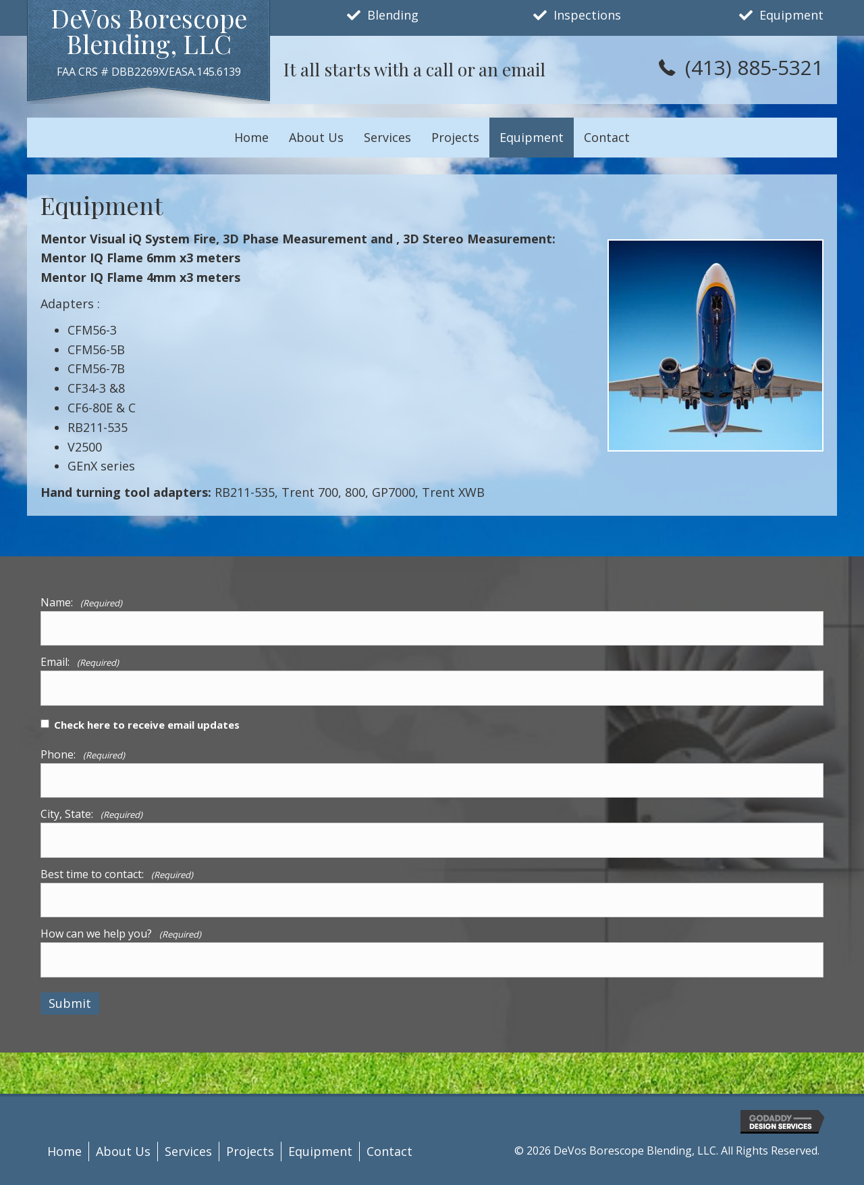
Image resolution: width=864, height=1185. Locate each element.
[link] (251, 138)
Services (188, 1151)
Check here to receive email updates (147, 725)
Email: (79, 661)
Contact (389, 1151)
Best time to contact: (116, 874)
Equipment (320, 1151)
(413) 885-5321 (754, 67)
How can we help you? (120, 933)
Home (64, 1151)
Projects (250, 1151)
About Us (123, 1151)
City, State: (91, 813)
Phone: (82, 754)
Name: (81, 602)
